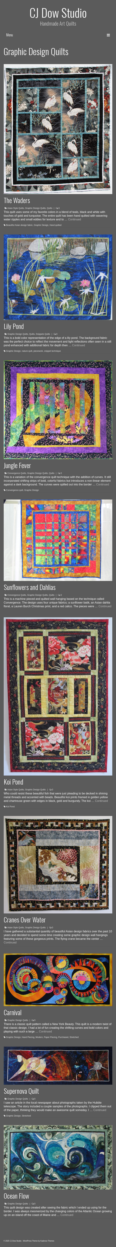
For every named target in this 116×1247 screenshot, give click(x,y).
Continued (74, 219)
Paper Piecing (50, 1037)
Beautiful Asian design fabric (19, 225)
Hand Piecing (28, 1037)
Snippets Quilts (43, 334)
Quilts (49, 208)
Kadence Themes (47, 1241)
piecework (38, 351)
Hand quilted (55, 225)
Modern (39, 1037)
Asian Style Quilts (15, 208)
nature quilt (27, 351)
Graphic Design (41, 225)
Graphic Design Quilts (35, 208)
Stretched (74, 1037)
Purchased (63, 1037)
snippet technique (52, 351)
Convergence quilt (14, 490)
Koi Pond (10, 806)
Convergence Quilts (16, 473)
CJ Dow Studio (58, 12)
